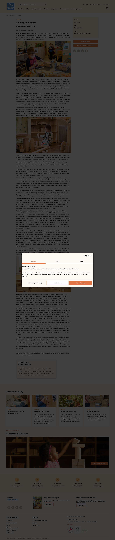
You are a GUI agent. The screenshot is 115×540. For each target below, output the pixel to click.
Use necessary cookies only (34, 283)
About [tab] (81, 261)
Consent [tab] (33, 261)
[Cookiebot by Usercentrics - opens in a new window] (85, 256)
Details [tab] (57, 261)
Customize (57, 283)
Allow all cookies (80, 283)
